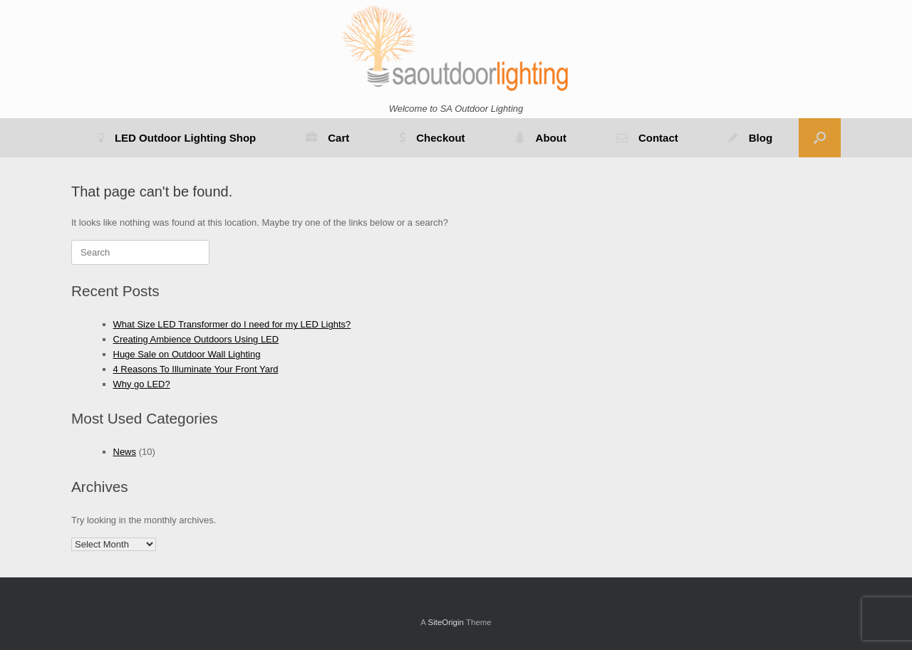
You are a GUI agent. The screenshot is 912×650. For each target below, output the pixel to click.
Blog (750, 138)
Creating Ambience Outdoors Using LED (196, 339)
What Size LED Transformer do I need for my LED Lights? (232, 324)
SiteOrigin (446, 622)
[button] (820, 137)
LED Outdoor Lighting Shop (177, 138)
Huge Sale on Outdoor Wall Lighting (187, 354)
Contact (647, 138)
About (540, 138)
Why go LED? (141, 384)
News (125, 451)
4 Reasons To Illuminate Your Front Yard (196, 369)
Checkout (432, 138)
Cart (327, 138)
